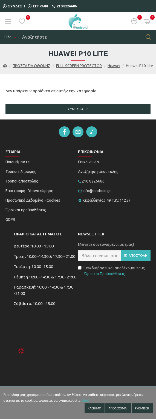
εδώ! (85, 400)
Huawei (114, 66)
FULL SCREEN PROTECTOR (79, 66)
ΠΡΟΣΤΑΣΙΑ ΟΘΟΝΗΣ (31, 66)
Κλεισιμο (94, 408)
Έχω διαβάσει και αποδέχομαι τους (111, 271)
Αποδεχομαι (118, 408)
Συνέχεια (75, 109)
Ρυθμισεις (142, 408)
